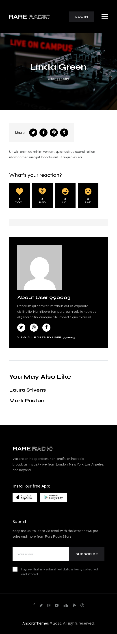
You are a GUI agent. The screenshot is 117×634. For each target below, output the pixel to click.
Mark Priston (26, 400)
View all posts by (46, 337)
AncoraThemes (35, 623)
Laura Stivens (27, 390)
